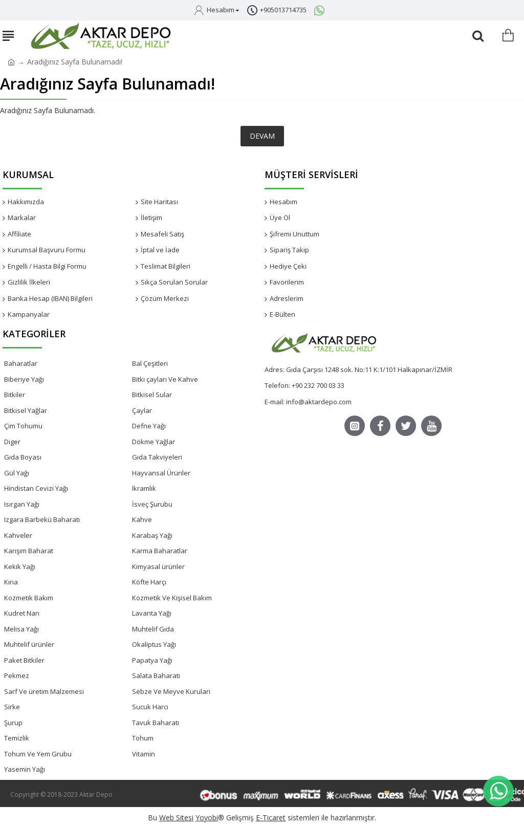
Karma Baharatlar (159, 550)
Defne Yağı (149, 425)
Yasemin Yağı (24, 769)
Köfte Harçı (149, 581)
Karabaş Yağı (152, 535)
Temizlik (16, 738)
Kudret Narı (21, 613)
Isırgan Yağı (21, 504)
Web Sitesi (176, 817)
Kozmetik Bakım (28, 597)
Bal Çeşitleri (150, 363)
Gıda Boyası (22, 457)
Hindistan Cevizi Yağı (36, 488)
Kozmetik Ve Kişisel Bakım (172, 597)
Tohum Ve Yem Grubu (38, 753)
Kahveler (18, 535)
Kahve (142, 519)
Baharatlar (20, 363)
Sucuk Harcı (150, 706)
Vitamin (143, 753)
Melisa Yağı (21, 629)
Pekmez (16, 675)
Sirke (12, 706)
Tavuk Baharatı (155, 722)
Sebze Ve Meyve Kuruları (171, 691)
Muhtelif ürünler (29, 644)
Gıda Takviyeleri (157, 457)
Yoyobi (206, 817)
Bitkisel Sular (152, 394)
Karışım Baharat (28, 550)
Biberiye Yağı (24, 379)
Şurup (13, 722)
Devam (262, 136)
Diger (12, 441)
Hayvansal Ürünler (161, 472)
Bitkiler (14, 394)
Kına (11, 581)
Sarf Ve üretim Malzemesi (44, 691)
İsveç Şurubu (152, 504)
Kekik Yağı (19, 566)
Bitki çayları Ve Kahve (165, 379)
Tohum (143, 738)
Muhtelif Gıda (153, 629)
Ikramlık (144, 488)
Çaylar (142, 410)
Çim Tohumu (23, 425)
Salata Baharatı (156, 675)
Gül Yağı (16, 472)
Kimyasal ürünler (158, 566)
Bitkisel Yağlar (25, 410)
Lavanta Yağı (151, 613)
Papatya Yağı (152, 660)
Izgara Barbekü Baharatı (42, 519)
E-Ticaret (271, 817)
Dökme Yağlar (153, 441)
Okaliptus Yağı (154, 644)
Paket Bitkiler (24, 660)
